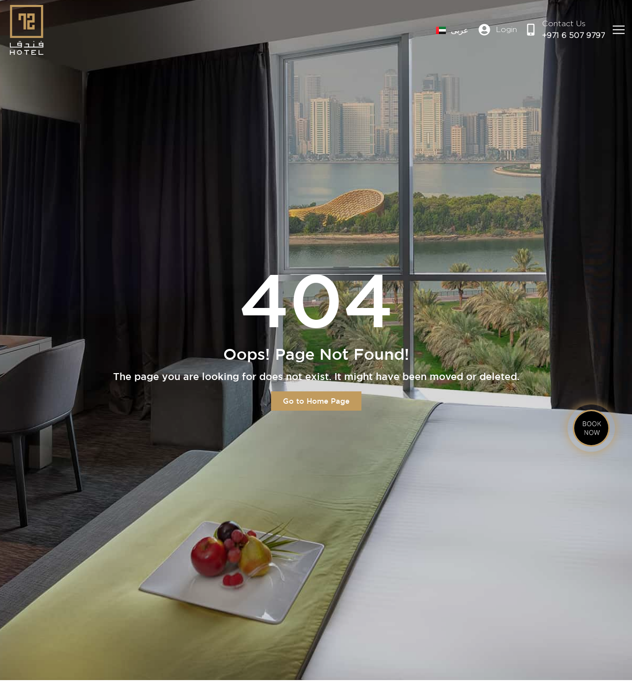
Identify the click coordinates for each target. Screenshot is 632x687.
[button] (618, 30)
